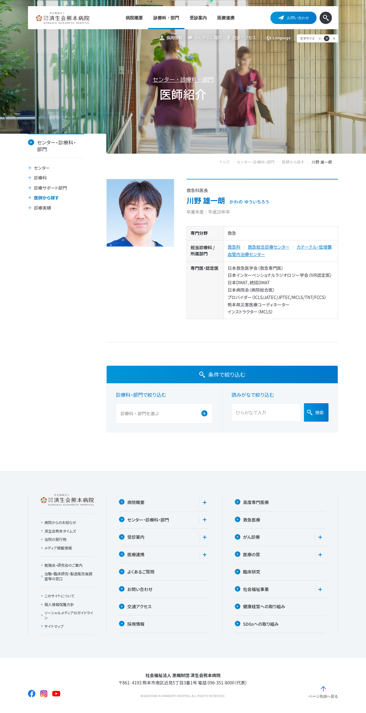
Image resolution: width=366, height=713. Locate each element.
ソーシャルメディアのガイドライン (69, 615)
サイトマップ (54, 626)
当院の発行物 (56, 539)
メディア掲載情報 (58, 548)
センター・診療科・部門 (183, 79)
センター (42, 168)
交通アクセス (241, 37)
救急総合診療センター (268, 247)
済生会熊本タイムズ (60, 531)
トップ (231, 162)
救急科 (234, 247)
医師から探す (46, 198)
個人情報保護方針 (59, 604)
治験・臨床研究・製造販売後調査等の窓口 (68, 576)
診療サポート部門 (50, 188)
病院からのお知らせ (60, 522)
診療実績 (42, 208)
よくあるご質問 (205, 38)
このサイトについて (60, 595)
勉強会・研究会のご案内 (64, 565)
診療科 (40, 178)
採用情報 (170, 38)
